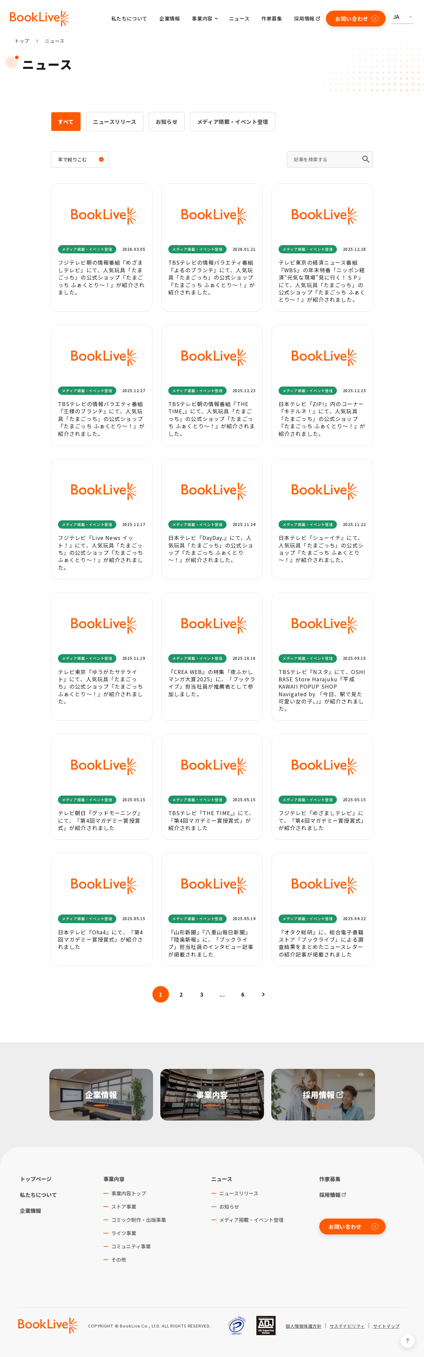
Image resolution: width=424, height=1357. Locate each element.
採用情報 (304, 18)
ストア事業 (123, 1206)
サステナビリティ (347, 1326)
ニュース (239, 18)
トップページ (36, 1179)
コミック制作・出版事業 (138, 1219)
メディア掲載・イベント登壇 (232, 122)
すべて (66, 122)
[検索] (366, 159)
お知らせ (167, 122)
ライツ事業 (123, 1232)
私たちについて (129, 18)
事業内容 (114, 1179)
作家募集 (271, 18)
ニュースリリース (114, 122)
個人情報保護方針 (303, 1326)
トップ (22, 40)
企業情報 (169, 18)
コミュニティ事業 (131, 1246)
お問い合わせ (356, 19)
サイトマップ (386, 1326)
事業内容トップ (128, 1193)
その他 (118, 1259)
